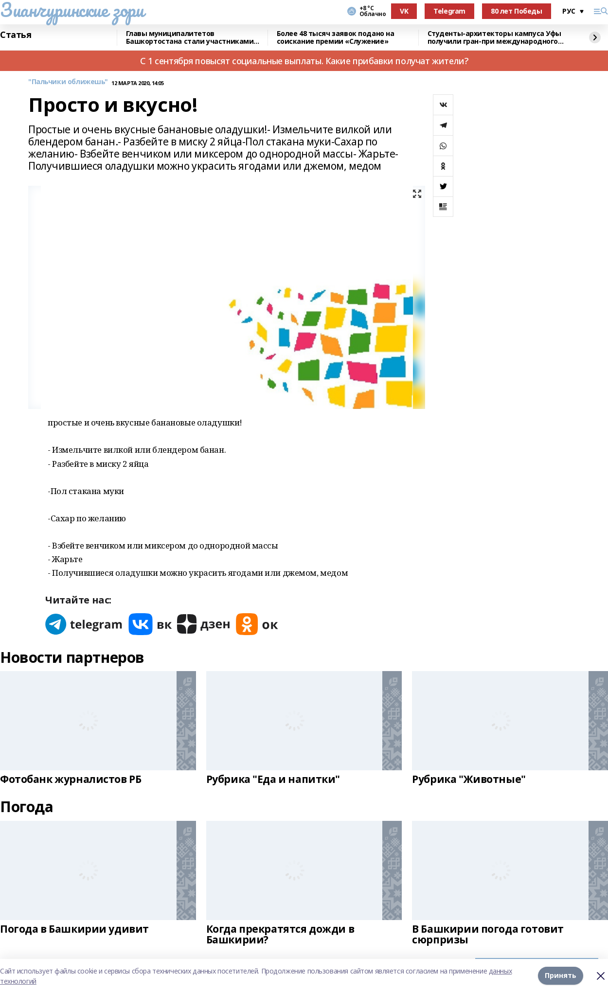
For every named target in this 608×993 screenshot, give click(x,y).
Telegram (449, 11)
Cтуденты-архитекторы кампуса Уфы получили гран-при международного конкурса (495, 38)
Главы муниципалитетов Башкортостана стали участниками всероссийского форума (190, 38)
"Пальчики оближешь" (68, 82)
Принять (560, 975)
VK (404, 11)
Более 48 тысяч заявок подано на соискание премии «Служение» (335, 38)
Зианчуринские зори (71, 10)
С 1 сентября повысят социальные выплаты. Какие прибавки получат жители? (304, 61)
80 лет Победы (516, 11)
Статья (15, 35)
